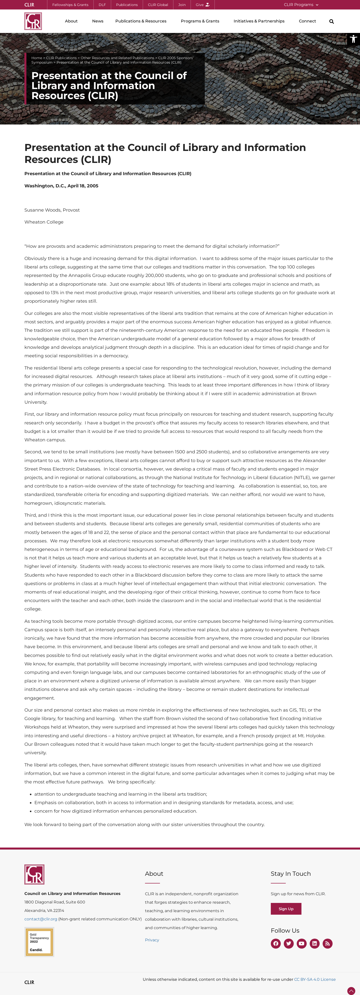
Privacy (152, 940)
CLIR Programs (301, 5)
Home (36, 58)
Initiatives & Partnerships (260, 21)
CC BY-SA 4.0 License (315, 979)
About (72, 21)
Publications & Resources (142, 21)
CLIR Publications (61, 58)
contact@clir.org (41, 919)
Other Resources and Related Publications (117, 58)
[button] (353, 38)
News (97, 21)
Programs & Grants (201, 21)
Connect (309, 21)
